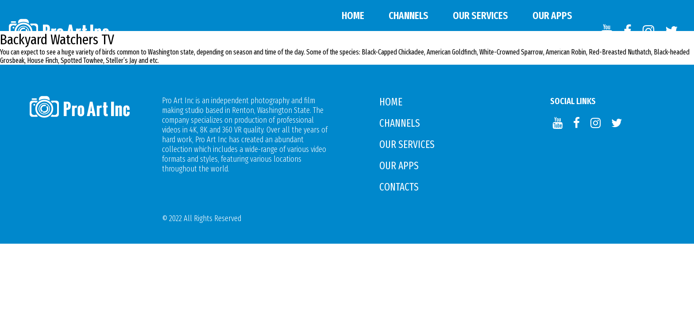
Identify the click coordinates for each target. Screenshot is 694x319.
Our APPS (552, 15)
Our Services (480, 15)
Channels (408, 15)
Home (353, 15)
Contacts (551, 46)
